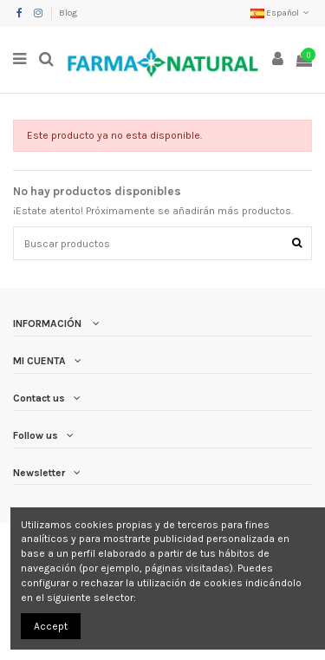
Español (281, 13)
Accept (51, 626)
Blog (68, 13)
